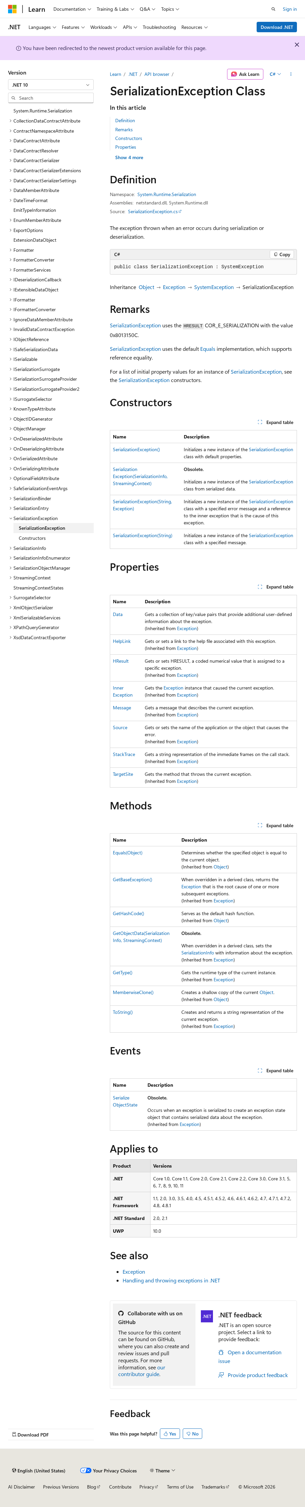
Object (146, 286)
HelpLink (122, 641)
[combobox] (51, 84)
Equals (207, 348)
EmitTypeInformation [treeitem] (34, 210)
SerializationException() (136, 449)
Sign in (290, 9)
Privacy (146, 1487)
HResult (121, 661)
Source (120, 727)
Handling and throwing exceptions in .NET (171, 1280)
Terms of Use (180, 1487)
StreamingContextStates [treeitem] (38, 587)
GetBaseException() (132, 879)
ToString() (123, 1012)
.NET (132, 74)
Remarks (124, 129)
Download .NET (277, 27)
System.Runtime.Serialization (166, 194)
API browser (156, 74)
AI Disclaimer (21, 1487)
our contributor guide (141, 1371)
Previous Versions (61, 1487)
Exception (174, 286)
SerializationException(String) (142, 535)
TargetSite (123, 774)
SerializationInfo (197, 952)
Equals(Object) (127, 852)
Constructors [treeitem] (32, 538)
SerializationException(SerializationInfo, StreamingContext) (140, 476)
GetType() (122, 972)
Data (118, 614)
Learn (115, 74)
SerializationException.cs (153, 211)
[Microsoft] (12, 9)
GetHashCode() (128, 913)
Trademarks (213, 1487)
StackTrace (124, 754)
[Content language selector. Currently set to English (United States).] (39, 1470)
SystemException (214, 286)
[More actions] (291, 74)
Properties (125, 147)
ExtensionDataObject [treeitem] (34, 240)
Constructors (128, 138)
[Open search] (273, 9)
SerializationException (135, 325)
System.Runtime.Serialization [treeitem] (42, 110)
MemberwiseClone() (133, 992)
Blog (91, 1487)
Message (122, 707)
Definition (125, 120)
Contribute (120, 1487)
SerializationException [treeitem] (42, 528)
